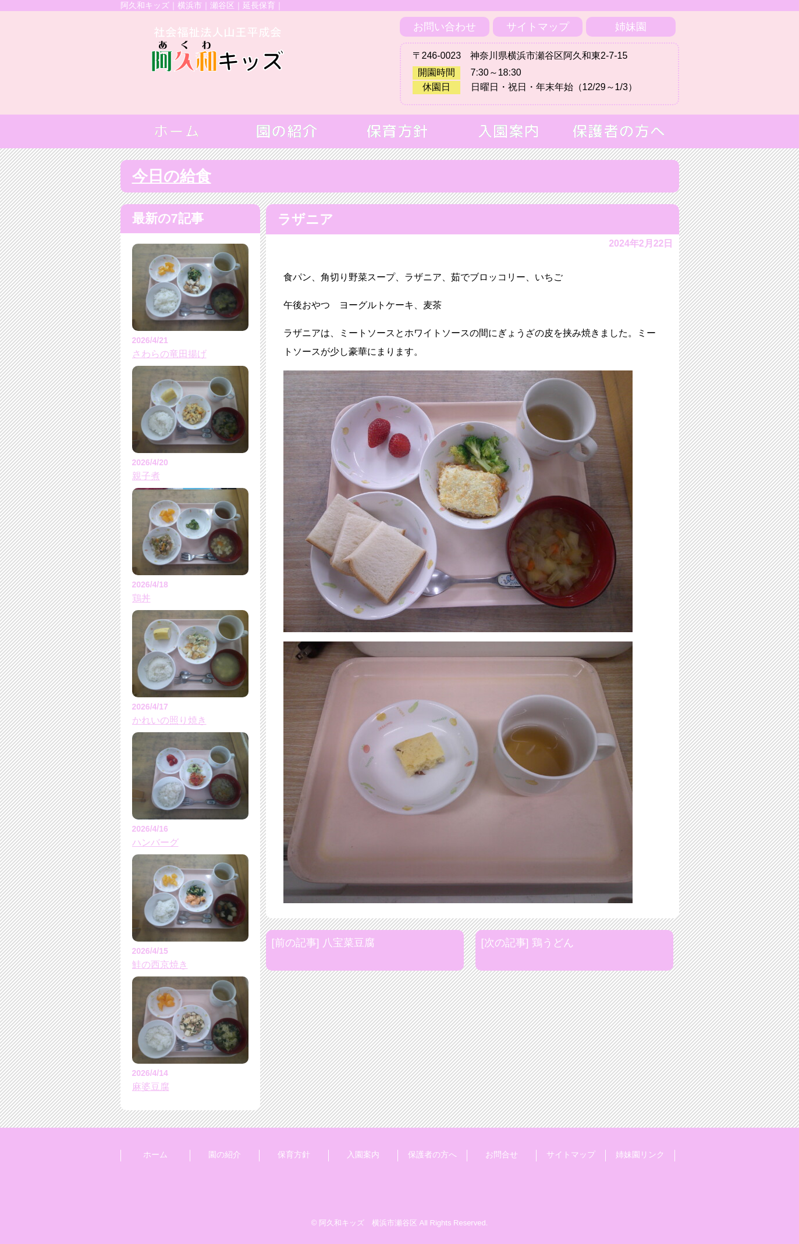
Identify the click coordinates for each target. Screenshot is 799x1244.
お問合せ (501, 1154)
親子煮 (146, 476)
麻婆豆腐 (150, 1087)
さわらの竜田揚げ (169, 354)
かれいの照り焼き (169, 720)
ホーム (155, 1154)
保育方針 (294, 1154)
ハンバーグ (155, 842)
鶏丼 (141, 598)
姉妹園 (631, 27)
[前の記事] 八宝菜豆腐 (323, 943)
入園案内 (363, 1154)
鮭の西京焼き (160, 964)
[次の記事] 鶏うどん (527, 943)
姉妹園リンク (640, 1154)
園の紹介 (224, 1154)
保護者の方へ (432, 1154)
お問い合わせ (444, 27)
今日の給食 (171, 176)
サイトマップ (537, 27)
